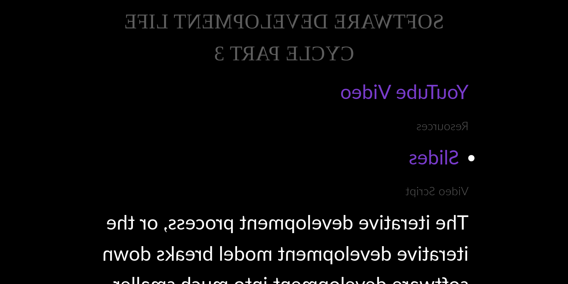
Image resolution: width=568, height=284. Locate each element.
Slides (434, 157)
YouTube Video (404, 91)
